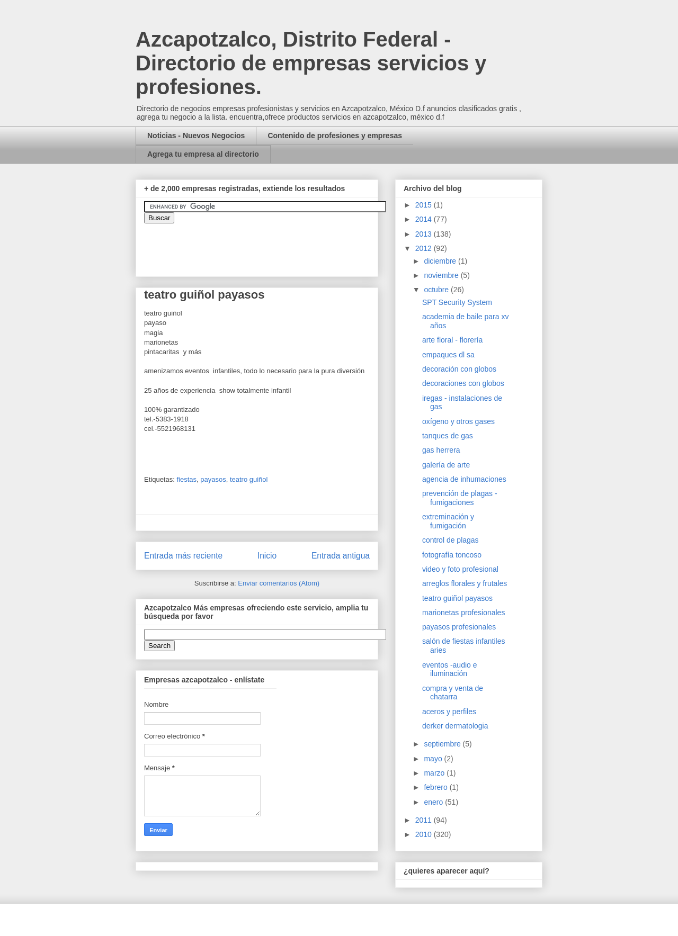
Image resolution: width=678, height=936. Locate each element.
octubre (437, 289)
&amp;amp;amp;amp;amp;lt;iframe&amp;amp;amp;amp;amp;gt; (263, 244)
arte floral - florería (452, 340)
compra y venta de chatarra (452, 692)
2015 (424, 205)
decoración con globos (459, 369)
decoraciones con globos (463, 383)
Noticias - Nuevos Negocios (196, 135)
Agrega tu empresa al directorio (203, 154)
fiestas (186, 479)
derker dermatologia (455, 726)
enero (434, 802)
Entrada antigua (340, 555)
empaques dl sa (448, 354)
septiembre (443, 744)
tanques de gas (447, 435)
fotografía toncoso (451, 555)
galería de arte (446, 465)
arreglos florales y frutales (464, 583)
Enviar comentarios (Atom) (278, 583)
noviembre (442, 275)
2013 (424, 234)
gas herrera (441, 450)
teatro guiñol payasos (457, 598)
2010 (424, 834)
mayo (434, 758)
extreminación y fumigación (448, 521)
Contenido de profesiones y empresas (334, 135)
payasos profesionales (459, 627)
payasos (213, 479)
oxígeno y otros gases (458, 421)
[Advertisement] (32, 709)
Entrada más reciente (183, 555)
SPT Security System (457, 302)
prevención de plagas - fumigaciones (459, 498)
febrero (436, 787)
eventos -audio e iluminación (449, 669)
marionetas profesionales (463, 612)
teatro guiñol (249, 479)
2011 (424, 820)
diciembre (441, 261)
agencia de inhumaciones (464, 479)
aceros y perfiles (449, 711)
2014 (424, 219)
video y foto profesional (460, 569)
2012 (424, 248)
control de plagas (450, 540)
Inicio (266, 555)
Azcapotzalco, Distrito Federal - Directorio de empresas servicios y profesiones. (311, 63)
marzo (435, 773)
